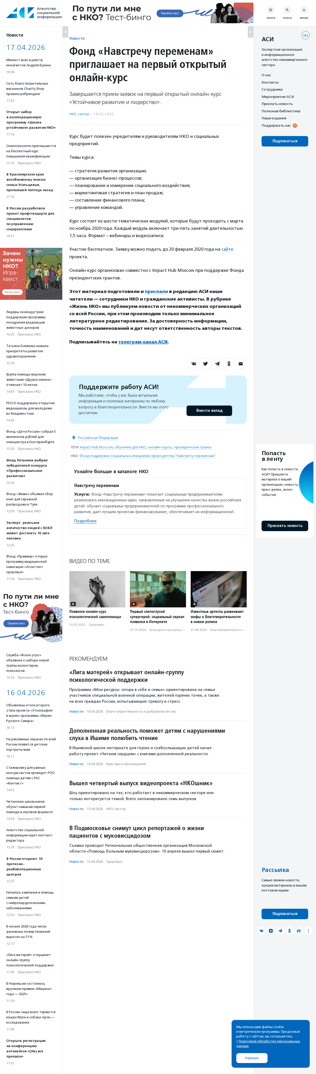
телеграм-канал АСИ (143, 341)
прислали (157, 291)
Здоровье (96, 624)
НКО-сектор (79, 114)
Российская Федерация (98, 437)
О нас (266, 75)
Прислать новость (277, 104)
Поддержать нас (276, 125)
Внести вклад (209, 409)
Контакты (270, 82)
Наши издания (274, 118)
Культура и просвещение (169, 629)
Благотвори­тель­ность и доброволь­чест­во (242, 629)
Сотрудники (272, 89)
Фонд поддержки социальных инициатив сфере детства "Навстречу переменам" (147, 455)
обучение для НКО (130, 446)
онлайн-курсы (160, 446)
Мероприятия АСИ (278, 97)
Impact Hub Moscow (96, 446)
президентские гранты (193, 446)
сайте (227, 249)
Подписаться (285, 141)
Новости (77, 38)
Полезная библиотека (281, 111)
